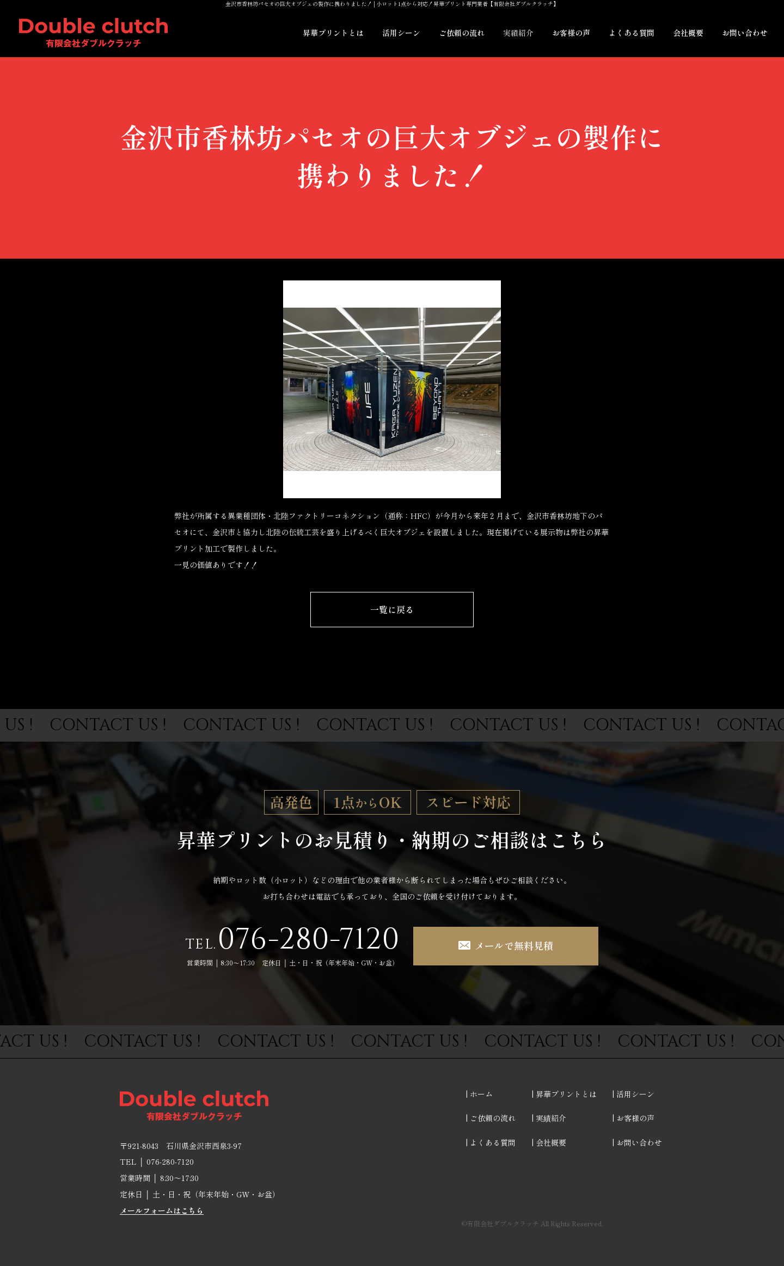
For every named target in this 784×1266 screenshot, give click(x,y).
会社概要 (688, 32)
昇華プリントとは (333, 32)
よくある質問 (631, 32)
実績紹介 (518, 32)
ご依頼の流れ (462, 32)
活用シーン (401, 32)
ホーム (481, 1094)
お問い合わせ (745, 32)
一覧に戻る (392, 609)
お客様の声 (571, 32)
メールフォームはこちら (162, 1210)
